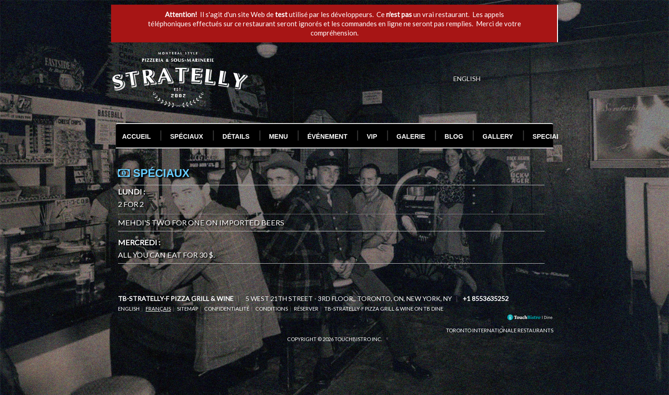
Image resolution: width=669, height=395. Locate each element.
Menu (278, 136)
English (129, 309)
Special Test (556, 136)
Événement (327, 136)
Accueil (136, 136)
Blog (454, 136)
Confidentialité (226, 309)
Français (158, 309)
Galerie (411, 136)
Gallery (497, 136)
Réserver (306, 309)
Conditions (271, 309)
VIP (372, 136)
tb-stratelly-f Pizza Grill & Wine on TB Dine (383, 309)
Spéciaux (186, 136)
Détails (236, 136)
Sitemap (187, 309)
